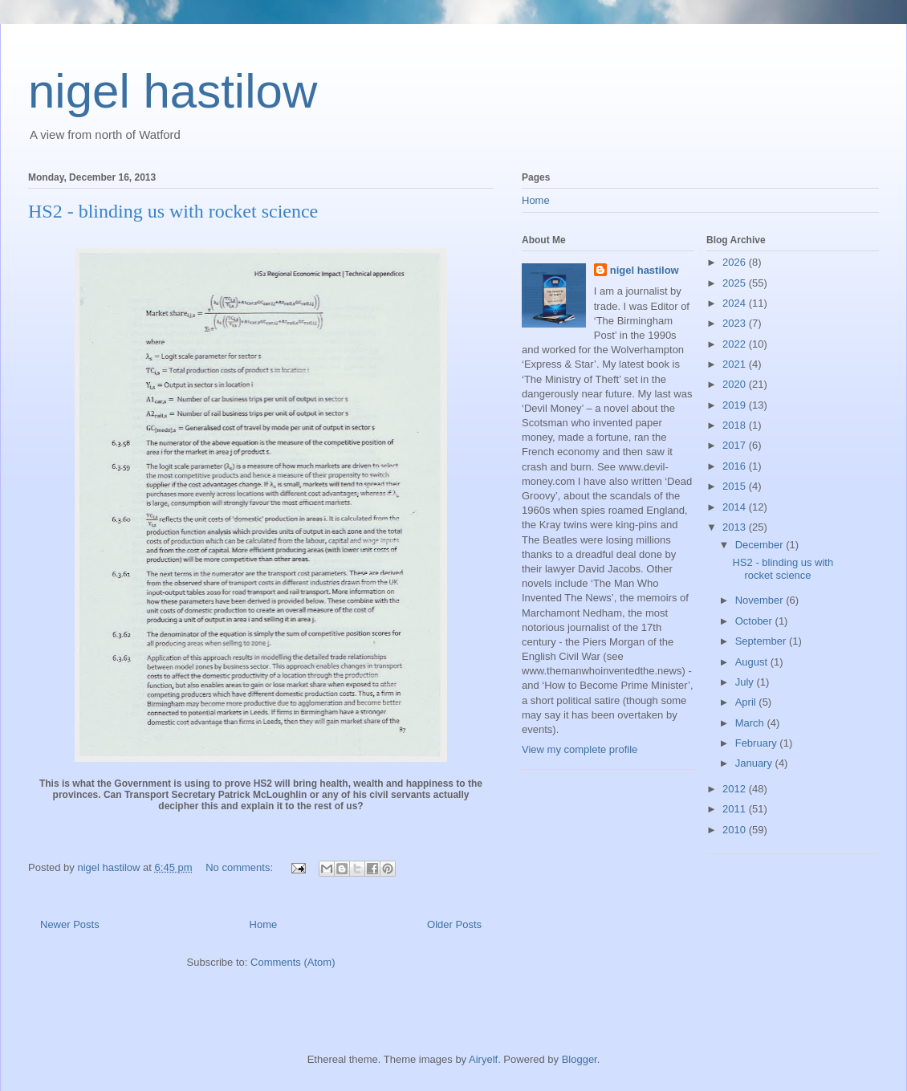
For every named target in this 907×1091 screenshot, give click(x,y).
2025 (735, 283)
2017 (735, 445)
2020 (735, 384)
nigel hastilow (172, 91)
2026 (735, 262)
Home (264, 924)
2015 (735, 486)
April (747, 702)
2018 (735, 425)
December (761, 545)
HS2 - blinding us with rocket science (173, 211)
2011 (735, 809)
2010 (735, 830)
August (753, 662)
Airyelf (483, 1059)
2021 (735, 364)
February (757, 743)
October (755, 621)
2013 (735, 527)
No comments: (240, 867)
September (762, 641)
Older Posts (454, 924)
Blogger (579, 1059)
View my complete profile (579, 749)
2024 (735, 303)
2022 (735, 344)
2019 (735, 405)
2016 (735, 466)
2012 (735, 789)
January (755, 763)
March (751, 723)
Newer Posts (70, 924)
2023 (735, 323)
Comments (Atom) (292, 962)
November (761, 600)
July (746, 682)
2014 (735, 507)
